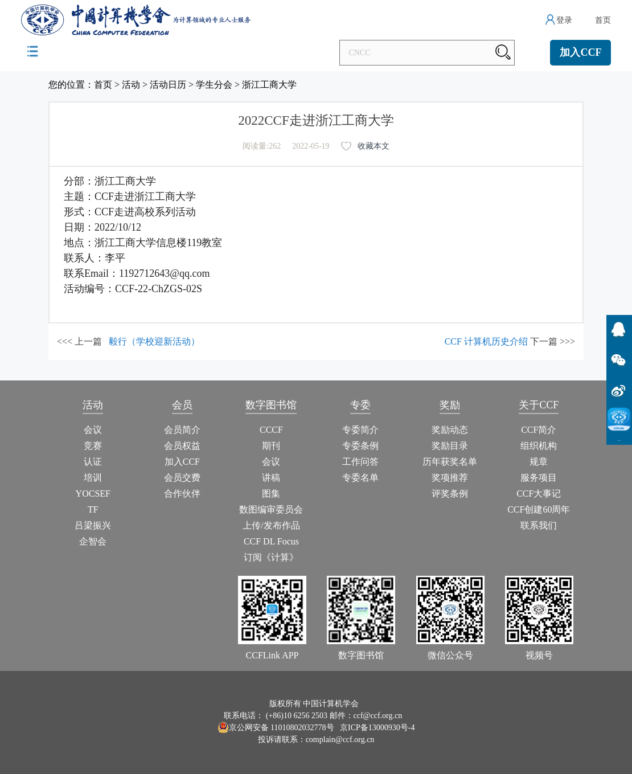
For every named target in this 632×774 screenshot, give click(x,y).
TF (93, 509)
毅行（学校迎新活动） (154, 341)
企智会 (92, 541)
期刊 (271, 446)
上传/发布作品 (271, 525)
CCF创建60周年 (538, 509)
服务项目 (538, 477)
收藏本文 (373, 146)
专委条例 (360, 446)
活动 (131, 84)
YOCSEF (93, 493)
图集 (271, 493)
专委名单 (360, 477)
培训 (93, 477)
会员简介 (182, 430)
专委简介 (360, 430)
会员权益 (182, 446)
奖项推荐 (450, 477)
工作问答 (360, 461)
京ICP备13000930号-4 (377, 727)
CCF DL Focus (271, 541)
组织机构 (538, 446)
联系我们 (538, 525)
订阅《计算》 (271, 557)
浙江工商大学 (269, 84)
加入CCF (580, 52)
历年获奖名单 (449, 461)
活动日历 (168, 84)
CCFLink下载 (619, 440)
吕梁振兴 (93, 525)
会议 (93, 430)
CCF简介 (538, 430)
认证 (93, 461)
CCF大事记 (538, 493)
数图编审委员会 (271, 509)
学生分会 (214, 84)
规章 (539, 461)
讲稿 (271, 477)
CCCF (271, 430)
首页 (603, 20)
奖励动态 (450, 430)
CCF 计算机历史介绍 (486, 341)
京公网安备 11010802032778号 (275, 727)
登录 (564, 20)
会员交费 (182, 477)
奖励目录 (450, 446)
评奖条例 (450, 493)
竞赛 (93, 446)
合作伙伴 (182, 493)
